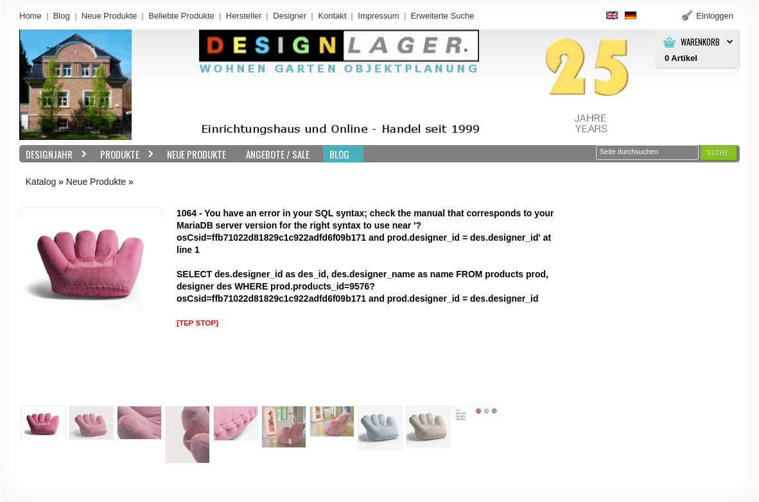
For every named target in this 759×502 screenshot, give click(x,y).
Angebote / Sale (278, 154)
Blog (61, 16)
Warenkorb (700, 42)
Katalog (41, 182)
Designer (289, 16)
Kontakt (332, 16)
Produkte (124, 154)
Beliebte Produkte (181, 16)
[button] (719, 152)
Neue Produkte (109, 16)
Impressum (378, 16)
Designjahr (53, 154)
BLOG (339, 154)
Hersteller (244, 16)
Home (30, 16)
